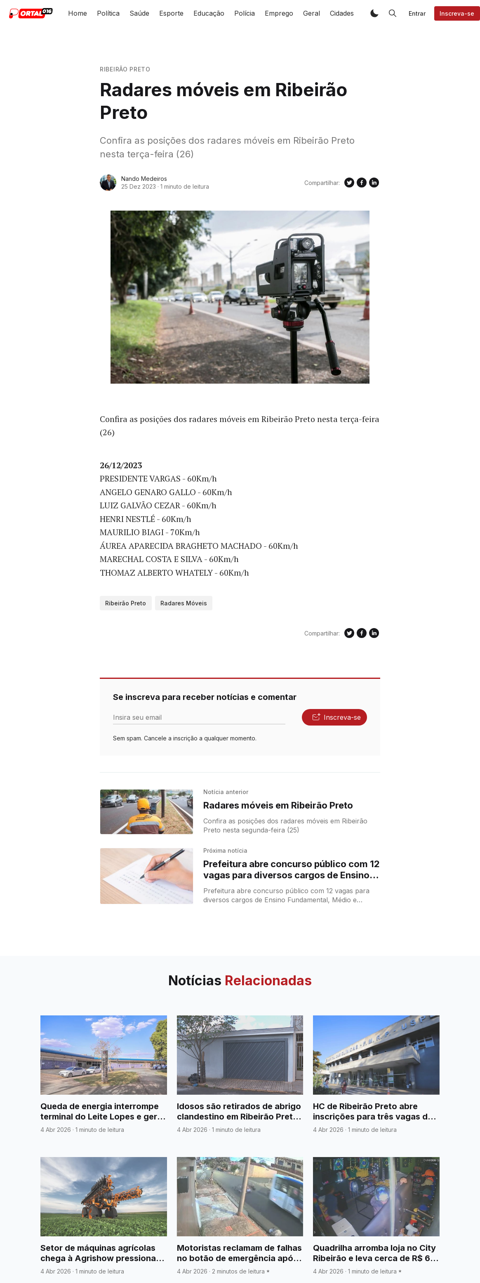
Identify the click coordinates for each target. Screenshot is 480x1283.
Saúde (139, 13)
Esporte (171, 13)
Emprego (279, 13)
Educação (208, 13)
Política (108, 13)
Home (77, 13)
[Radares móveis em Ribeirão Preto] (146, 812)
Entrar (417, 13)
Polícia (244, 13)
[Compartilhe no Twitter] (349, 182)
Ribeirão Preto (125, 69)
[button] (374, 13)
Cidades (342, 13)
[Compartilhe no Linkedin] (374, 182)
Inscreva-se (457, 13)
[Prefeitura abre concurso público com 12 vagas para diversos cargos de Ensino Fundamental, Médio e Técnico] (146, 876)
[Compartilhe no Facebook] (361, 182)
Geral (311, 13)
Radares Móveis (183, 603)
